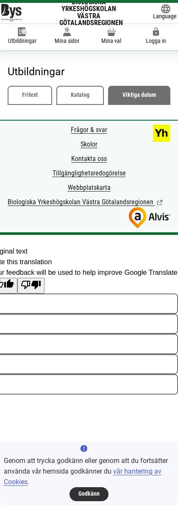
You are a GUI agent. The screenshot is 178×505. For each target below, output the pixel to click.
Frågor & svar (89, 130)
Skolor (89, 144)
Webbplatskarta (89, 187)
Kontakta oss (89, 159)
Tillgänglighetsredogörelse (89, 173)
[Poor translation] (30, 285)
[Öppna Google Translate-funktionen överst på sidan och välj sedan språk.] (165, 12)
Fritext (30, 95)
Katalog (80, 95)
